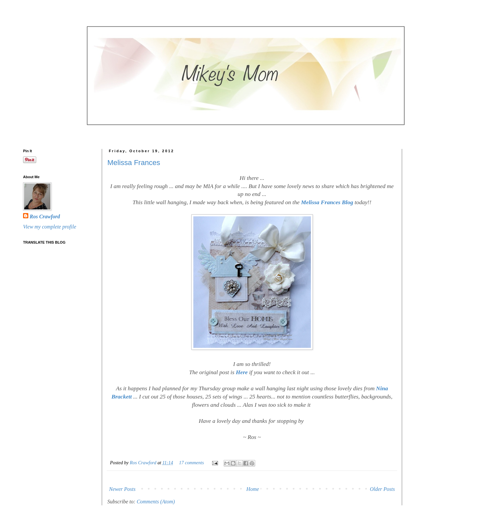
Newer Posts (122, 489)
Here (241, 372)
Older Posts (382, 489)
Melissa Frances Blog (326, 202)
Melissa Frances (133, 162)
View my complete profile (49, 226)
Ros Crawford (143, 462)
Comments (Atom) (156, 501)
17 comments (191, 462)
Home (252, 489)
